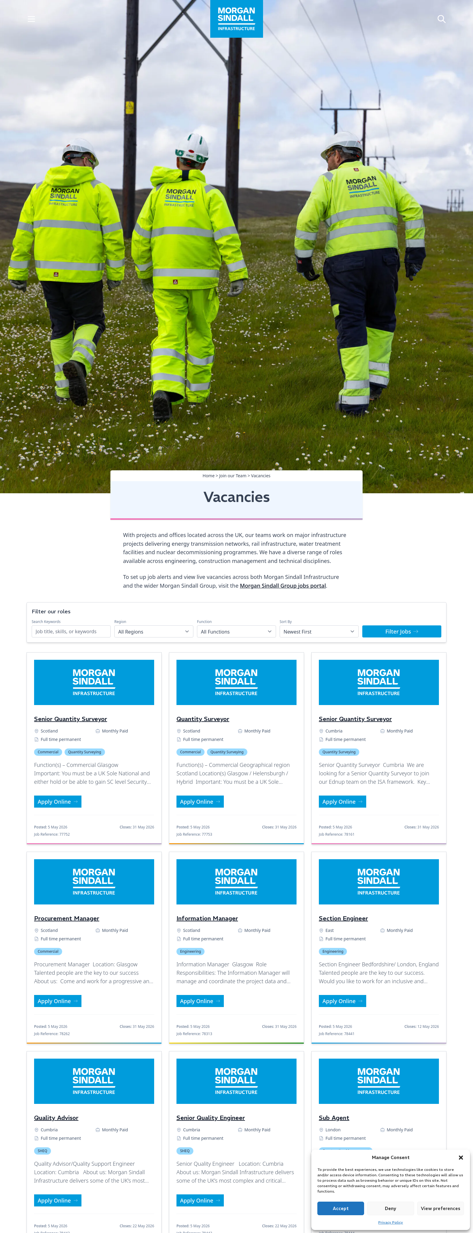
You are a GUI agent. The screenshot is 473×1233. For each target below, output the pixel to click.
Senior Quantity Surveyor (70, 719)
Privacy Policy (390, 1222)
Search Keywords (46, 621)
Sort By (286, 621)
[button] (461, 1158)
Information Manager (207, 918)
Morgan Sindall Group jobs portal (283, 585)
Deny (390, 1208)
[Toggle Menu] (31, 19)
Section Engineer (343, 918)
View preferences (440, 1208)
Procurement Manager (66, 918)
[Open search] (441, 19)
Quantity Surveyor (202, 719)
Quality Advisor (56, 1117)
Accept (341, 1208)
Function (204, 621)
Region (120, 621)
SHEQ (42, 1150)
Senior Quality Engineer (210, 1117)
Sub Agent (334, 1117)
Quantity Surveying (84, 752)
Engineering (190, 951)
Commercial (48, 752)
